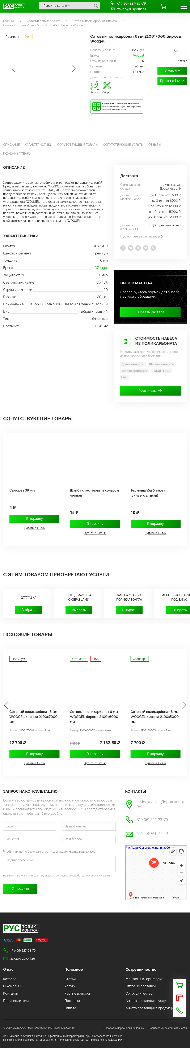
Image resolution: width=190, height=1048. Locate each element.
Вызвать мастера (150, 312)
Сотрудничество (141, 969)
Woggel (138, 55)
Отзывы (154, 144)
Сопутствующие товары (77, 144)
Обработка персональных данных (124, 1028)
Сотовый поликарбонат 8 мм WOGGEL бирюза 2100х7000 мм (94, 717)
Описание (11, 144)
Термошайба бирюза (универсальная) (148, 492)
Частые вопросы (77, 993)
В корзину (172, 75)
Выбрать (28, 610)
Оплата (70, 1008)
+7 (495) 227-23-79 (128, 3)
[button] (183, 705)
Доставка (72, 1001)
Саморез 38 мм (22, 490)
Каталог (9, 979)
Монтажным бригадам (144, 979)
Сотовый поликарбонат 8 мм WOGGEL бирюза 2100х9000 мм (33, 717)
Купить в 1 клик (172, 85)
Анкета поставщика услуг (146, 1001)
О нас (8, 969)
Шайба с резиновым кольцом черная (94, 492)
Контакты (10, 993)
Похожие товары (17, 153)
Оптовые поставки (141, 986)
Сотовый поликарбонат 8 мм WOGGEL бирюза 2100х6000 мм (155, 717)
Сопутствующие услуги (123, 144)
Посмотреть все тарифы (141, 236)
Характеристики (38, 144)
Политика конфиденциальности (167, 1028)
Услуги (70, 986)
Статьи (70, 979)
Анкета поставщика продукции (151, 1008)
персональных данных (98, 875)
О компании (12, 986)
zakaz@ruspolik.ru (128, 9)
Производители (16, 1001)
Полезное (73, 969)
